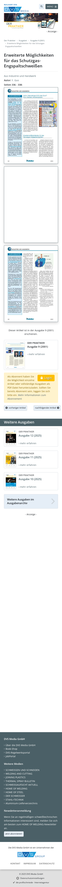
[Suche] (41, 6)
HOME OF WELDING (16, 788)
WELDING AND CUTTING (19, 773)
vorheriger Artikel (15, 407)
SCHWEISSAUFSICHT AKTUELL (22, 784)
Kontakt (15, 863)
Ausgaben (23, 40)
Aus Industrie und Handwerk (20, 76)
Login (46, 378)
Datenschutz (46, 863)
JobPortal (11, 756)
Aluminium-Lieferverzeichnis (22, 803)
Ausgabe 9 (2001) (37, 40)
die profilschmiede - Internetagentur (32, 882)
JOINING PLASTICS (15, 777)
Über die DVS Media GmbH (20, 745)
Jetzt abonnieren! (13, 833)
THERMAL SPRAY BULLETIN (20, 781)
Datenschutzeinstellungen (32, 878)
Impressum (29, 863)
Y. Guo (15, 80)
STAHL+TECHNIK (15, 799)
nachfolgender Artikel (47, 407)
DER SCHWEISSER (15, 795)
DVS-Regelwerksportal (18, 752)
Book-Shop (11, 748)
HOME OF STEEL (14, 792)
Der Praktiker (10, 40)
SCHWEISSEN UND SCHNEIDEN (23, 770)
